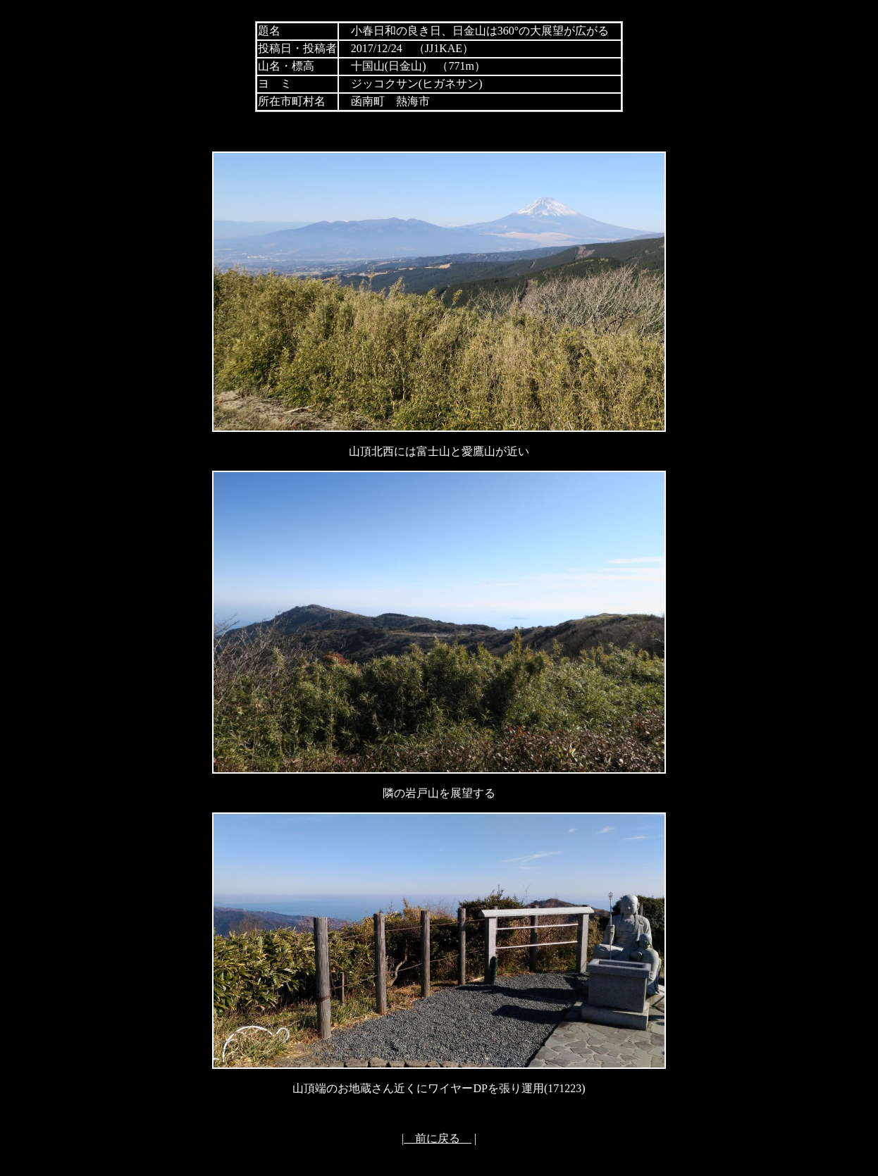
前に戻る (437, 1138)
